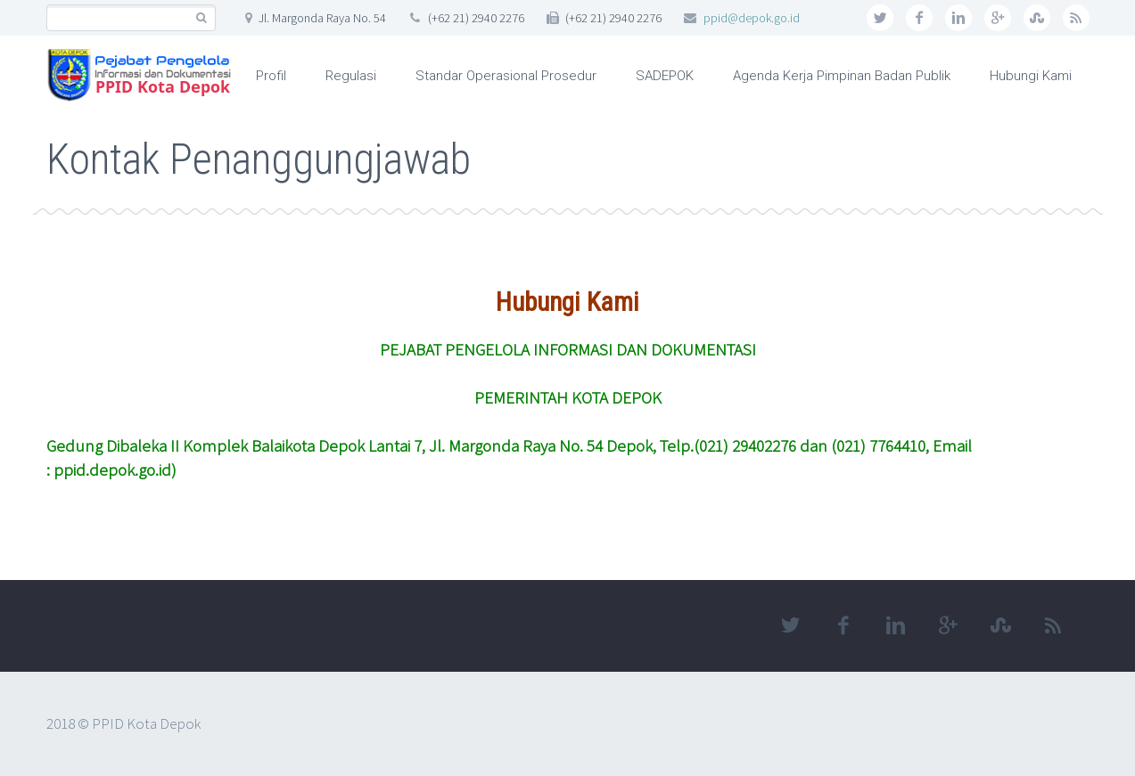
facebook (919, 17)
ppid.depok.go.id (112, 469)
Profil (271, 76)
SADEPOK (665, 76)
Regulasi (350, 76)
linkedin (958, 17)
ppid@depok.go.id (751, 18)
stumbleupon (1037, 17)
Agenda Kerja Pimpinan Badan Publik (841, 76)
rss (1076, 17)
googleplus (997, 17)
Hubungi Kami (1031, 76)
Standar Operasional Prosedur (505, 76)
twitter (880, 17)
